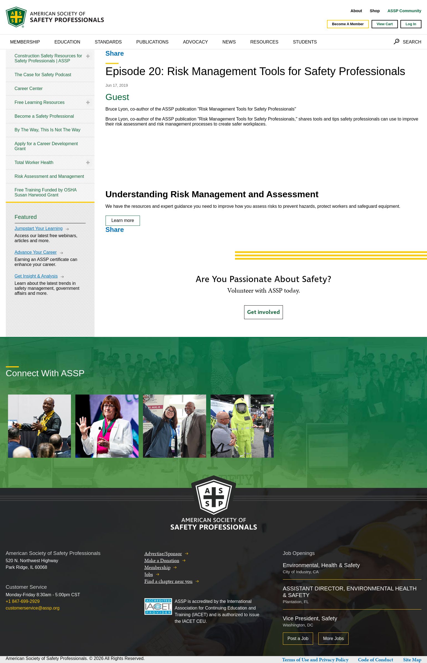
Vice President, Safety (310, 618)
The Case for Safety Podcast (43, 74)
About (356, 11)
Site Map (412, 659)
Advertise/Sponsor (163, 553)
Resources (264, 42)
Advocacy (195, 42)
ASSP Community (404, 11)
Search (412, 42)
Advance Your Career (36, 252)
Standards (108, 42)
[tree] (50, 126)
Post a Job (298, 638)
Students (305, 42)
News (229, 42)
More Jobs (333, 638)
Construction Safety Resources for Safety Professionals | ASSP (48, 58)
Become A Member (348, 24)
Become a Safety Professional (44, 116)
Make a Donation (161, 560)
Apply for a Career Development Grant (46, 146)
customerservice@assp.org (33, 608)
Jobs (148, 574)
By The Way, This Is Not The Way (48, 129)
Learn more (122, 220)
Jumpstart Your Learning (39, 228)
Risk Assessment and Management (49, 176)
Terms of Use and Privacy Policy (315, 659)
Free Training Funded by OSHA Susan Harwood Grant (45, 192)
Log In (411, 24)
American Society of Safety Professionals (55, 17)
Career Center (29, 88)
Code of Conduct (375, 659)
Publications (152, 42)
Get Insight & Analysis (36, 276)
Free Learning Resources (40, 102)
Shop (375, 11)
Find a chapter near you (168, 581)
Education (67, 42)
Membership (25, 42)
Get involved (263, 312)
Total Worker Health (34, 162)
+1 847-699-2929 (23, 601)
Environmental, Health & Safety (321, 565)
